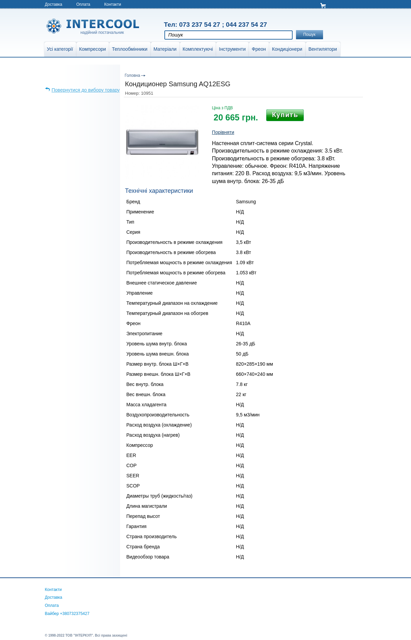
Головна (132, 75)
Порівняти (223, 132)
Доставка (54, 4)
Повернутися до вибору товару (86, 90)
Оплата (83, 4)
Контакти (112, 4)
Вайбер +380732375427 (67, 613)
